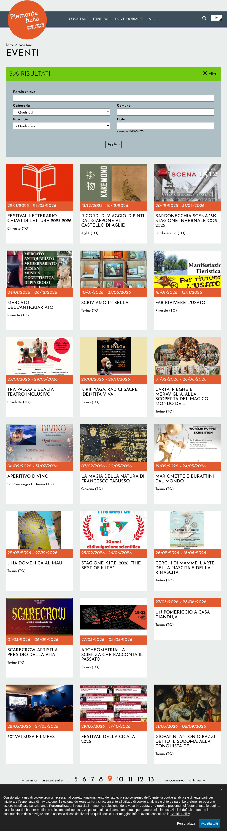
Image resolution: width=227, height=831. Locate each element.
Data (121, 119)
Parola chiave (24, 92)
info (152, 19)
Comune (124, 106)
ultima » (197, 780)
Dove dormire (129, 19)
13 (151, 779)
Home (10, 45)
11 (130, 779)
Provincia (20, 119)
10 (120, 779)
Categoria (21, 106)
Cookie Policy (180, 828)
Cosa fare (78, 19)
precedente (52, 780)
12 (140, 779)
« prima (29, 780)
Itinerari (102, 19)
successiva (175, 780)
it (216, 18)
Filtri (213, 74)
